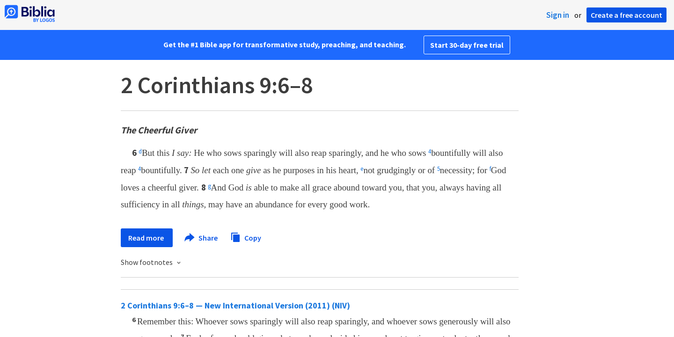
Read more (146, 237)
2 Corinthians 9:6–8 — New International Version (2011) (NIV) (235, 305)
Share (201, 237)
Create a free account (626, 15)
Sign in (557, 15)
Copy (245, 237)
